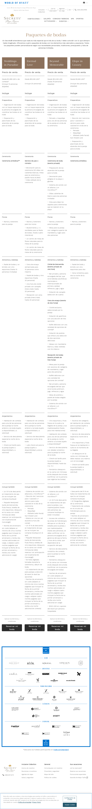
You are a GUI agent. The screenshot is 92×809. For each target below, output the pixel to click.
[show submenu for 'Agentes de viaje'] (66, 9)
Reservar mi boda (12, 628)
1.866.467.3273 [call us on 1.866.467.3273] (9, 775)
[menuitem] (29, 768)
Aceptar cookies (70, 805)
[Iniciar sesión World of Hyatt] (85, 3)
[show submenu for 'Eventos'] (68, 21)
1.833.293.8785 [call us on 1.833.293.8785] (82, 10)
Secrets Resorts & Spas (19, 8)
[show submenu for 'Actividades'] (56, 21)
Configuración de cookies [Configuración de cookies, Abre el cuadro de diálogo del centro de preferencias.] (69, 798)
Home (9, 8)
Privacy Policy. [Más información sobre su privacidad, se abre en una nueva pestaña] (36, 802)
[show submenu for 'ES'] (72, 9)
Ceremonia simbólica (78, 161)
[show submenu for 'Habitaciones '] (41, 19)
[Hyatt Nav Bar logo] (17, 3)
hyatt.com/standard (61, 750)
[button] (12, 620)
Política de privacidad (24, 802)
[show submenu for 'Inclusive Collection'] (46, 9)
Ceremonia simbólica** (11, 161)
